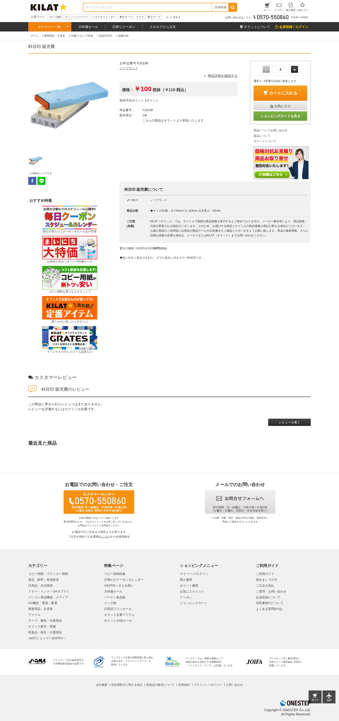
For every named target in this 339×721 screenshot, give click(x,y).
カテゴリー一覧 (49, 27)
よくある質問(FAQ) (269, 609)
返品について (262, 135)
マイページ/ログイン (194, 574)
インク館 (110, 603)
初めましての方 (266, 579)
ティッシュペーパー (77, 17)
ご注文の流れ (265, 585)
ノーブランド (129, 68)
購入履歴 (186, 579)
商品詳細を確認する (223, 76)
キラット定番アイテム (119, 614)
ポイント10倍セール (118, 620)
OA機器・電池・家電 (42, 603)
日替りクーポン (123, 27)
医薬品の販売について (160, 684)
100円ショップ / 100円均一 (46, 638)
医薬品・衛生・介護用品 (45, 632)
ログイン (71, 409)
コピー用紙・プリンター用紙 (48, 574)
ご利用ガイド (265, 574)
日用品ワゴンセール (118, 609)
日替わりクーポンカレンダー (124, 579)
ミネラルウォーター (104, 17)
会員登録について (268, 597)
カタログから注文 (162, 27)
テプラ (140, 17)
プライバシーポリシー (208, 684)
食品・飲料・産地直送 (43, 579)
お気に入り (282, 106)
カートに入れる (283, 93)
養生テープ (125, 17)
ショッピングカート (193, 603)
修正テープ (153, 17)
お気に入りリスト (192, 591)
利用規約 (184, 684)
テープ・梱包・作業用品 (45, 620)
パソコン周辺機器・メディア (48, 597)
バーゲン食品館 (114, 597)
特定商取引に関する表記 (126, 684)
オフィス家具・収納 (42, 626)
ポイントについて (265, 141)
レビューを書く (289, 422)
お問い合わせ (234, 684)
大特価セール (88, 27)
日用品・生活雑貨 (40, 585)
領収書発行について (269, 603)
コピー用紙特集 (114, 574)
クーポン (186, 597)
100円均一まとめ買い (119, 585)
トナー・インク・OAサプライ (48, 591)
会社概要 (101, 684)
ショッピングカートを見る (280, 116)
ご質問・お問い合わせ (271, 591)
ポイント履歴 (189, 585)
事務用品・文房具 (40, 609)
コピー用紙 (54, 17)
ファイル (34, 614)
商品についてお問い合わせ (270, 130)
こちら (106, 536)
